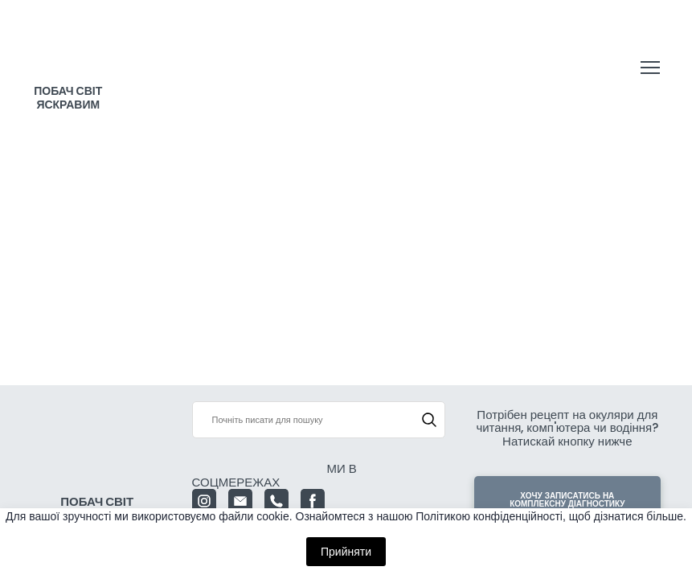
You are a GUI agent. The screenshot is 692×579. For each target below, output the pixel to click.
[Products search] (318, 419)
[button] (429, 419)
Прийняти (346, 551)
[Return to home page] (68, 52)
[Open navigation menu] (650, 67)
